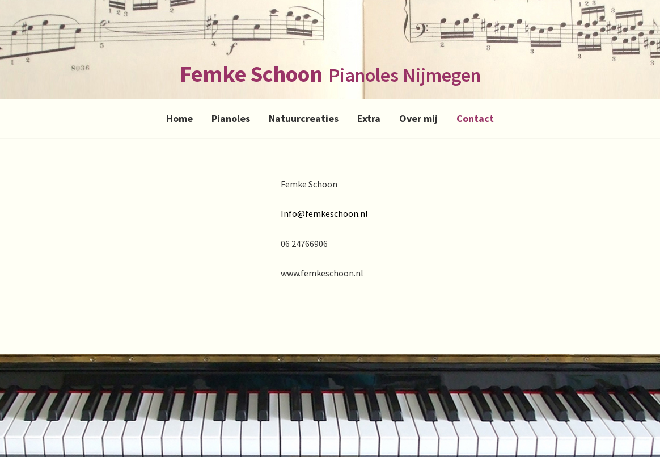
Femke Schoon (251, 74)
